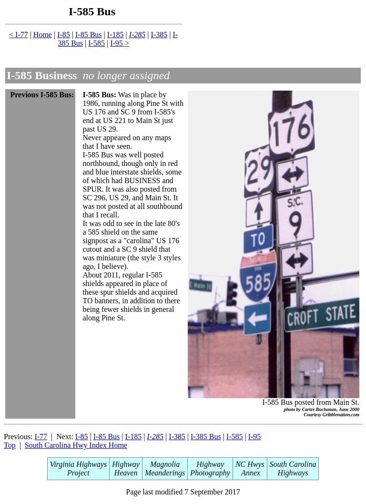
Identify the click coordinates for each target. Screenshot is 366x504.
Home (42, 35)
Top (10, 445)
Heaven (126, 473)
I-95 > (119, 43)
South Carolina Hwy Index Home (76, 445)
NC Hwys (249, 464)
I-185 (115, 35)
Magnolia (165, 464)
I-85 (63, 35)
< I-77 (18, 35)
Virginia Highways (78, 464)
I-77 (40, 436)
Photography (210, 473)
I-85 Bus (88, 35)
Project (78, 473)
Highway (126, 464)
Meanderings (165, 473)
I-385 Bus (206, 436)
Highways (293, 473)
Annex (250, 473)
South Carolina (293, 464)
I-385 (159, 35)
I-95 (254, 436)
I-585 (96, 43)
